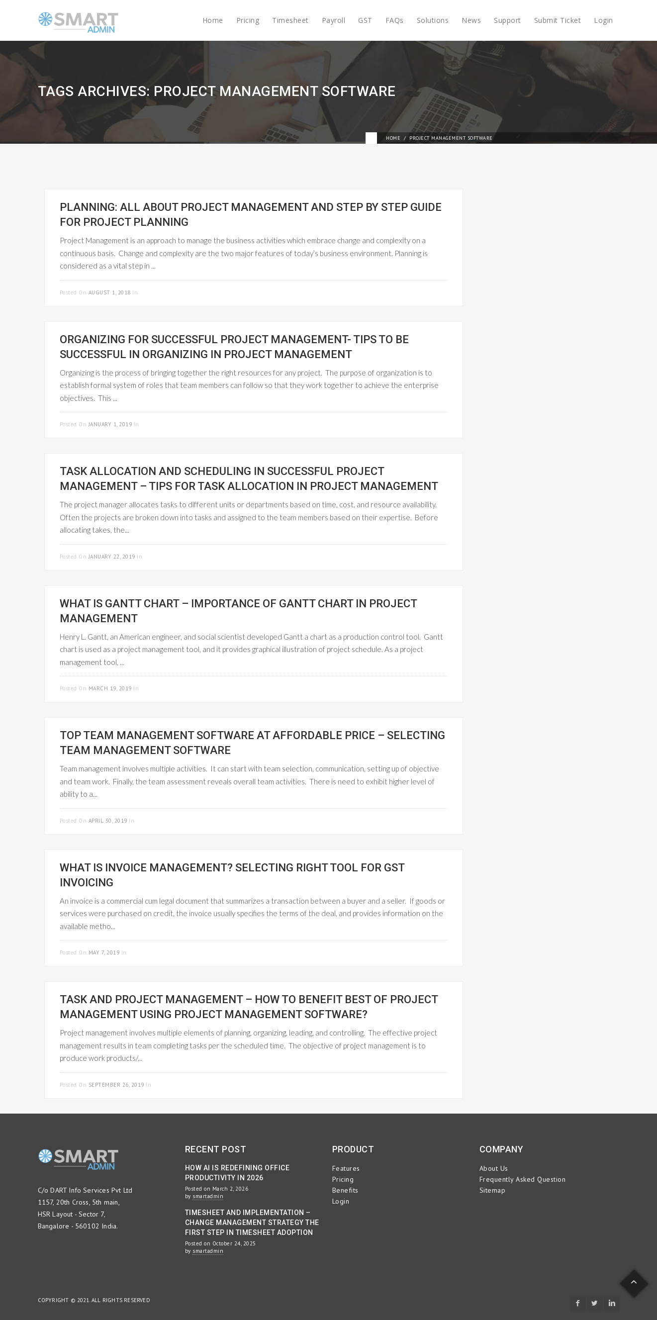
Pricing (248, 20)
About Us (493, 1168)
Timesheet (290, 20)
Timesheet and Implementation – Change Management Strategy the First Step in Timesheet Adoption (252, 1222)
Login (603, 20)
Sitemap (492, 1190)
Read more (431, 291)
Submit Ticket (557, 20)
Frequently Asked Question (522, 1179)
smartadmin (207, 1196)
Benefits (345, 1190)
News (471, 20)
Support (507, 20)
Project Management (171, 292)
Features (346, 1168)
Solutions (433, 20)
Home (212, 20)
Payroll (334, 20)
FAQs (394, 20)
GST (365, 20)
